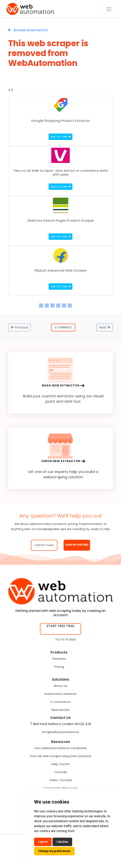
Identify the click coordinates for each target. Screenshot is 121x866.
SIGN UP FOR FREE (76, 545)
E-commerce (60, 702)
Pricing (59, 666)
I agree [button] (43, 841)
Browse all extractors (28, 30)
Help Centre (60, 764)
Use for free (60, 137)
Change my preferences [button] (54, 851)
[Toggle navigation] (109, 9)
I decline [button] (62, 841)
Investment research (60, 694)
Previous (19, 327)
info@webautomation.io (60, 732)
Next (104, 327)
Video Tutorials (60, 780)
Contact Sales (44, 545)
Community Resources (60, 788)
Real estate (60, 710)
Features (59, 658)
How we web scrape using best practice (60, 756)
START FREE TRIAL (61, 626)
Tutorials (60, 772)
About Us (60, 686)
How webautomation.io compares (60, 748)
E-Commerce (63, 327)
